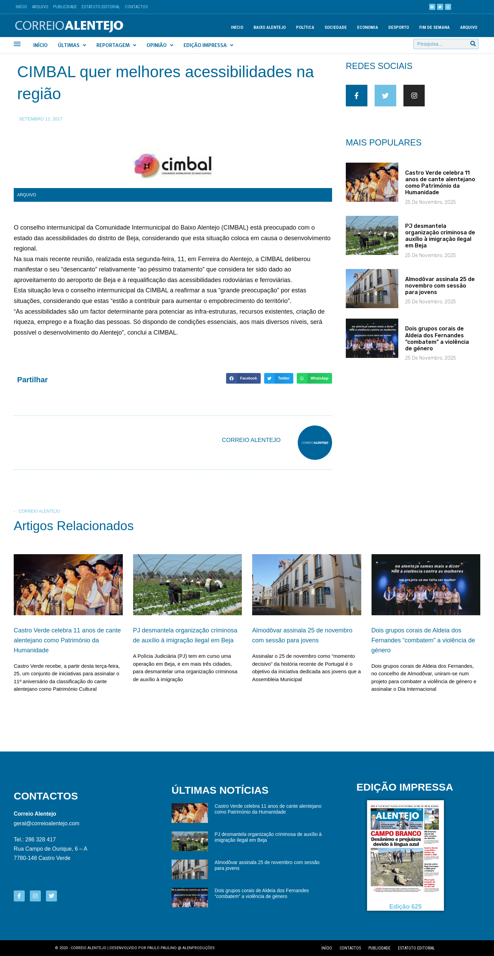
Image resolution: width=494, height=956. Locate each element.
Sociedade (336, 27)
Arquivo (40, 6)
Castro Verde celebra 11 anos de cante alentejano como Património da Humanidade (440, 188)
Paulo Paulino (162, 948)
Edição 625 (405, 906)
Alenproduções (199, 948)
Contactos (136, 6)
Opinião (159, 45)
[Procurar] (473, 44)
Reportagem (116, 45)
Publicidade (65, 6)
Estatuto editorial (416, 948)
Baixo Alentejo (270, 27)
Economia (367, 27)
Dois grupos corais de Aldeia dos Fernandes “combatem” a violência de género (437, 344)
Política (305, 27)
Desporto (398, 27)
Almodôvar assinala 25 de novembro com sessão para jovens (440, 291)
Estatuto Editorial (101, 6)
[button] (243, 378)
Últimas (72, 45)
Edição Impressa (208, 45)
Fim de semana (434, 27)
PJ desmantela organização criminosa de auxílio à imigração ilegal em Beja (440, 241)
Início (21, 6)
